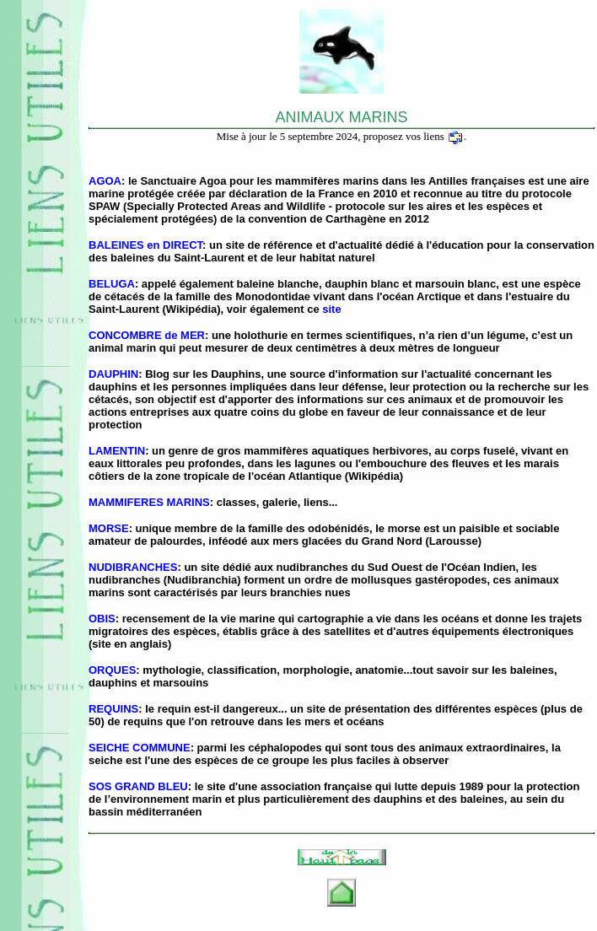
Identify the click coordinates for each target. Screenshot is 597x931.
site (331, 309)
